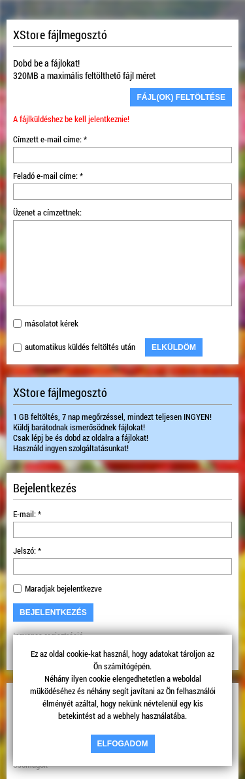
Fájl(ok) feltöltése (181, 97)
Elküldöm (174, 347)
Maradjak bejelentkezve (63, 588)
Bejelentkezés (53, 612)
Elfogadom (122, 743)
